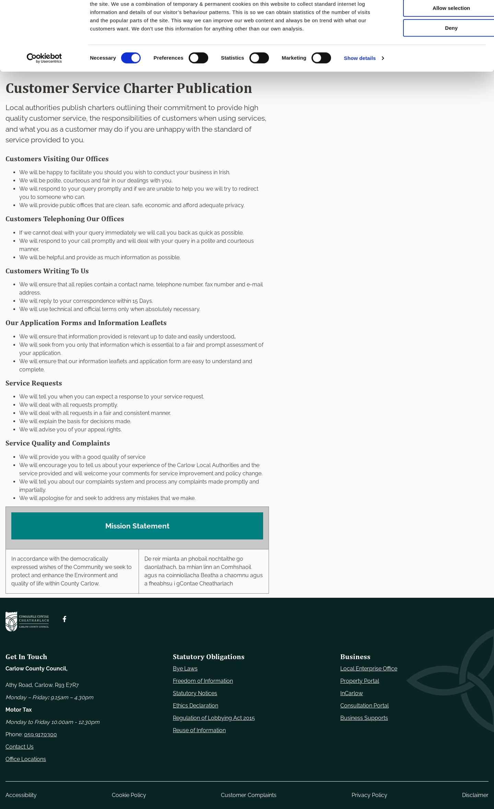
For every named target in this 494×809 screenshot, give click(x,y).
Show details (360, 87)
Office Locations (25, 759)
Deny (437, 57)
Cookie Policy (129, 795)
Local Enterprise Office (368, 668)
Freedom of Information (203, 681)
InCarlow (351, 693)
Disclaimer (475, 795)
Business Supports (364, 718)
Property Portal (359, 681)
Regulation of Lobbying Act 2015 (214, 718)
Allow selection (436, 37)
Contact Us (19, 746)
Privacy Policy (369, 795)
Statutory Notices (195, 693)
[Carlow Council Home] (27, 621)
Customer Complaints (249, 795)
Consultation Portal (364, 705)
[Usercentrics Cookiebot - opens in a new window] (44, 87)
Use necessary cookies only (436, 17)
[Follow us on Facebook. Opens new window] (64, 619)
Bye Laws (185, 668)
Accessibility (21, 795)
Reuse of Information (199, 730)
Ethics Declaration (195, 705)
